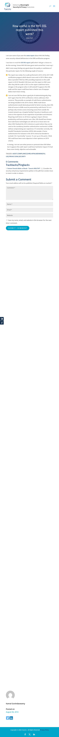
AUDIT (15, 154)
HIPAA (33, 154)
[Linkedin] (11, 718)
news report (30, 55)
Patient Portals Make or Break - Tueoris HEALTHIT (23, 168)
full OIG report (25, 62)
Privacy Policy (44, 730)
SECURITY (22, 156)
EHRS (29, 154)
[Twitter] (7, 718)
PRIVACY (12, 156)
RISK (16, 156)
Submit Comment (17, 228)
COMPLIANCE (22, 154)
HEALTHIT (29, 38)
